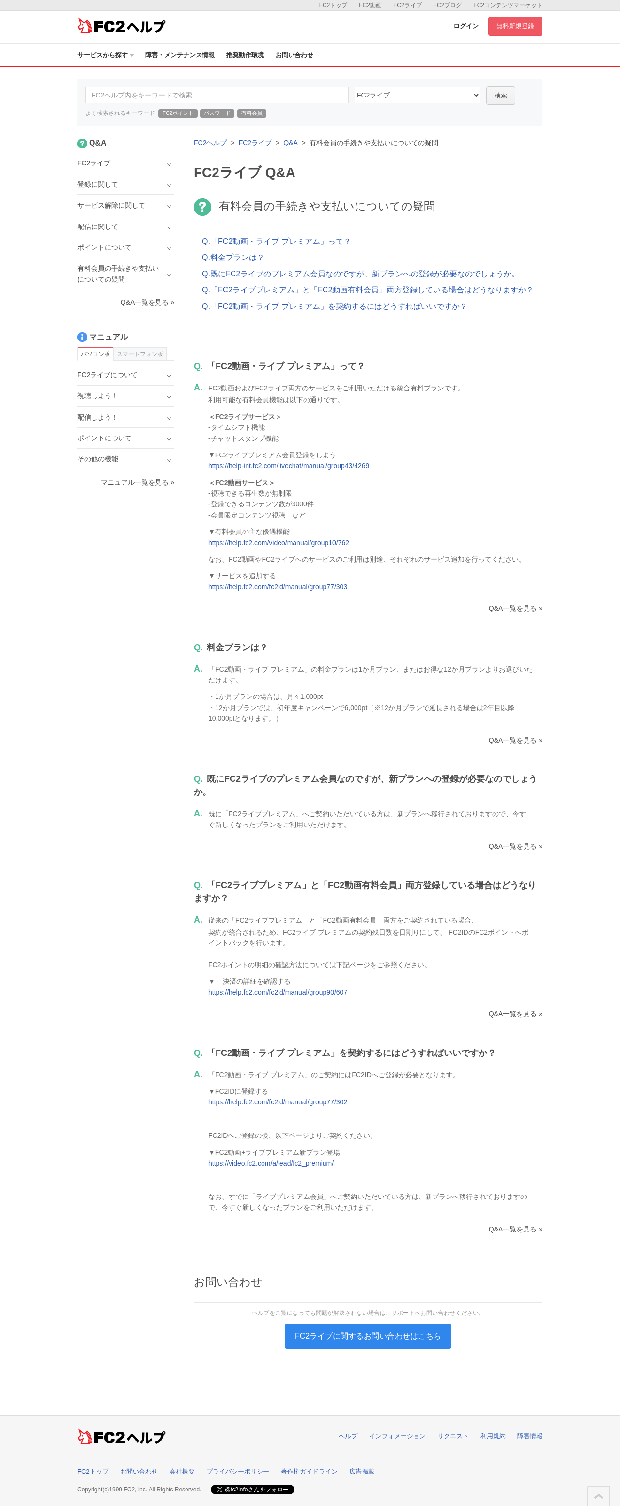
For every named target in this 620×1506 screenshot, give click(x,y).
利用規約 (493, 1436)
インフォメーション (397, 1436)
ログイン (466, 26)
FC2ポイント (178, 113)
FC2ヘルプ (210, 142)
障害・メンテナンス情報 (180, 55)
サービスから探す (106, 55)
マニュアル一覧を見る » (137, 482)
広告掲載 (361, 1471)
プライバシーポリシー (237, 1471)
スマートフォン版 (140, 354)
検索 (501, 95)
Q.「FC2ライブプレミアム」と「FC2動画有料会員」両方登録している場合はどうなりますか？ (368, 290)
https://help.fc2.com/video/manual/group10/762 (278, 543)
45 (417, 95)
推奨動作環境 (245, 55)
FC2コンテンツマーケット (507, 5)
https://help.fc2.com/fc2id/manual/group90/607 (277, 992)
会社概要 (182, 1471)
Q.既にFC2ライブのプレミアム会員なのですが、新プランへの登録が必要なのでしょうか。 (360, 274)
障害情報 (529, 1436)
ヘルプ (348, 1436)
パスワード (217, 113)
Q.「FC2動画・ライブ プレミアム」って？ (276, 241)
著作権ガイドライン (309, 1471)
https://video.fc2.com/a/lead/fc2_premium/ (271, 1163)
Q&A (290, 142)
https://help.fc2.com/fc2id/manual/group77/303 (277, 587)
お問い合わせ (294, 55)
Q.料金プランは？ (233, 257)
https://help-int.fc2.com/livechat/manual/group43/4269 (288, 466)
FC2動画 (370, 5)
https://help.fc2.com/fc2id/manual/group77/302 (277, 1102)
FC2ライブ (407, 5)
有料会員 (252, 113)
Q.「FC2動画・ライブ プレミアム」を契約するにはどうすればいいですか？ (334, 306)
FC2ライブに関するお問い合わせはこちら (368, 1336)
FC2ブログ (448, 5)
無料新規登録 (515, 26)
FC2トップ (333, 5)
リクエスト (453, 1436)
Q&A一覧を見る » (515, 608)
